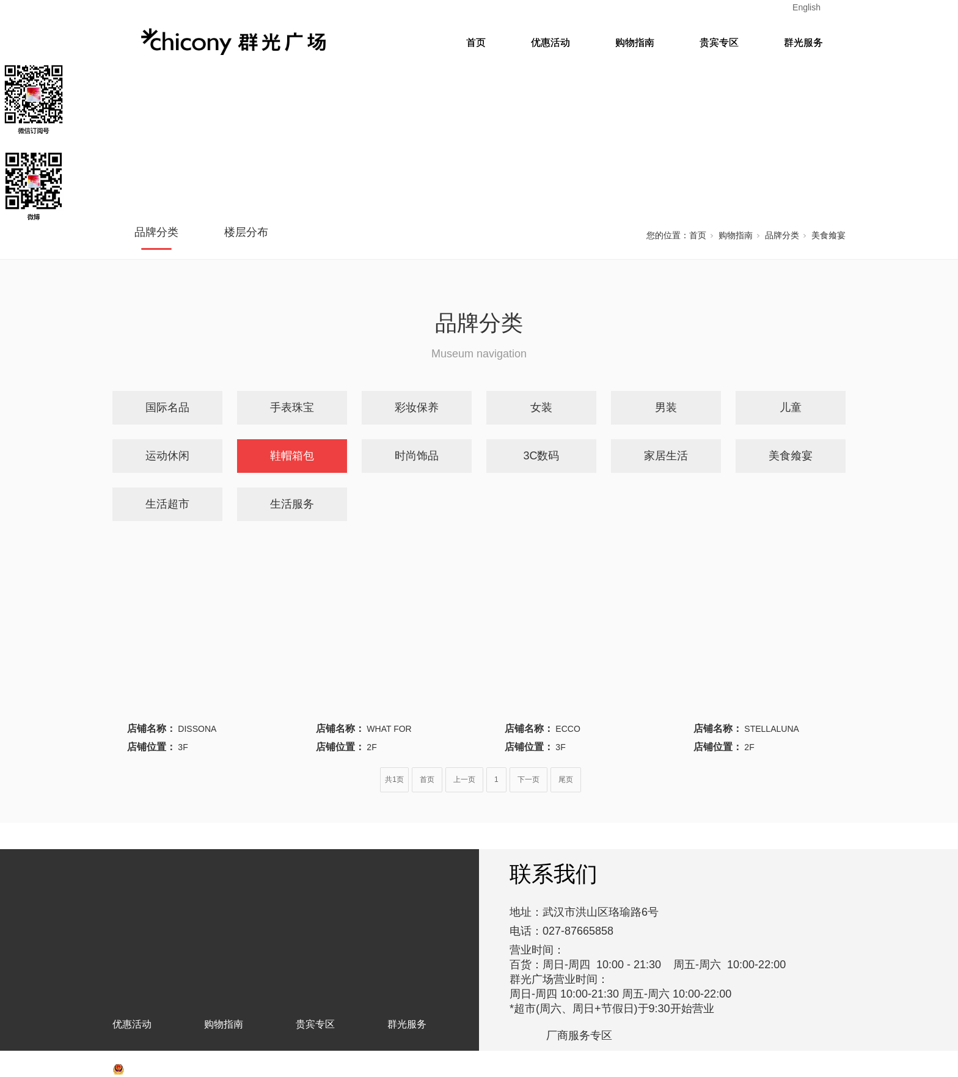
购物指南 (634, 42)
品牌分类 (156, 232)
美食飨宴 (828, 235)
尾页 (565, 779)
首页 (476, 42)
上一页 (464, 779)
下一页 (528, 779)
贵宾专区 (719, 42)
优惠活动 (550, 42)
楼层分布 (246, 232)
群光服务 (803, 42)
